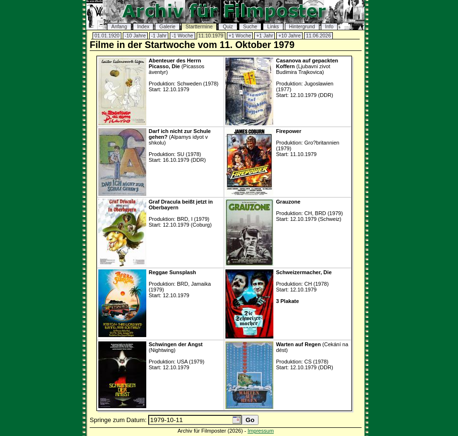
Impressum (260, 431)
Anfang (119, 26)
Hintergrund (302, 26)
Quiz (228, 26)
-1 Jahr (158, 35)
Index (143, 26)
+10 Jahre (289, 35)
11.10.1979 (211, 35)
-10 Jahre (135, 35)
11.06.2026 (318, 35)
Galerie (167, 26)
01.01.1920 (106, 35)
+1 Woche (240, 35)
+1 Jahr (264, 35)
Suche (250, 26)
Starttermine (199, 26)
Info (329, 26)
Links (273, 26)
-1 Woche (182, 35)
